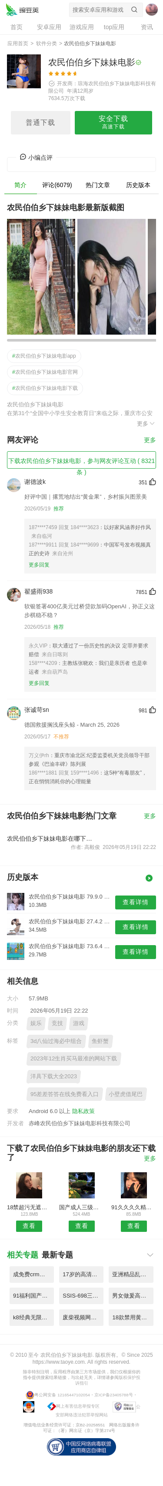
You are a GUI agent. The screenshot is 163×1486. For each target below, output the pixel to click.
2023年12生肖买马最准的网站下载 (73, 1058)
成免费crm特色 (32, 1274)
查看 (29, 1225)
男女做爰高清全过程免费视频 (132, 1295)
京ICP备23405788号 (113, 1394)
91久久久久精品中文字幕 (133, 1207)
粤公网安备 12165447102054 (62, 1394)
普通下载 (40, 122)
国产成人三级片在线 (81, 1207)
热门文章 (98, 184)
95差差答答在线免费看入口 (64, 1094)
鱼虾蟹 (100, 1041)
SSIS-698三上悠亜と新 (83, 1295)
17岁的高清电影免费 (83, 1274)
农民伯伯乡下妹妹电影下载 (45, 388)
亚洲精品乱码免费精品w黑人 (132, 1274)
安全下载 (113, 123)
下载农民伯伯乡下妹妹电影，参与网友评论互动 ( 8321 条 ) (81, 463)
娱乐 (36, 1023)
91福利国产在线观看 (33, 1295)
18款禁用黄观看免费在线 (132, 1317)
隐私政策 (83, 1111)
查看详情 (136, 902)
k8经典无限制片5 (33, 1317)
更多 (146, 423)
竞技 (57, 1023)
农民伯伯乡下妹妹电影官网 (45, 372)
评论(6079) (57, 184)
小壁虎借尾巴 (126, 1094)
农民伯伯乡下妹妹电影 (22, 9)
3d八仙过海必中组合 (56, 1041)
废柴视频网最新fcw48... (83, 1317)
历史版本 (138, 184)
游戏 (78, 1023)
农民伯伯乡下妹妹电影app (44, 356)
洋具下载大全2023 (53, 1076)
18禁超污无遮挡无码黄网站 (29, 1207)
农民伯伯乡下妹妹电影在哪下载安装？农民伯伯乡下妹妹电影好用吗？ (51, 838)
